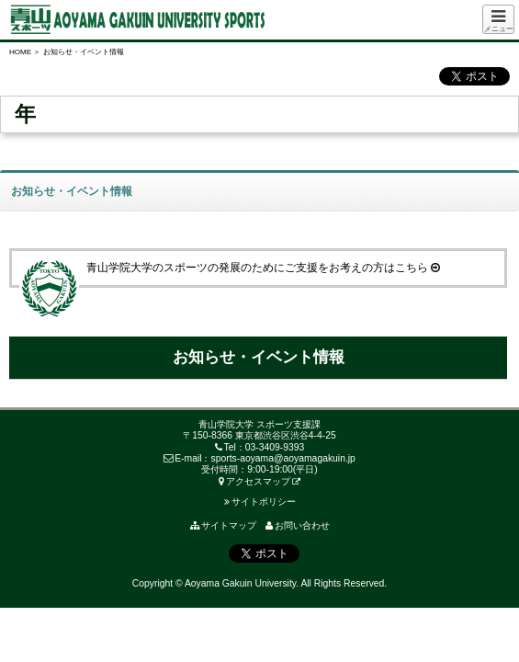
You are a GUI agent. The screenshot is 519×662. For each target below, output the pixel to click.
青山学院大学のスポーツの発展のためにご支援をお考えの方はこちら (229, 268)
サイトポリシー (260, 501)
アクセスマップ (254, 481)
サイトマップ (223, 525)
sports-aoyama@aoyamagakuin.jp (283, 458)
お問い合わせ (297, 525)
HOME (20, 52)
